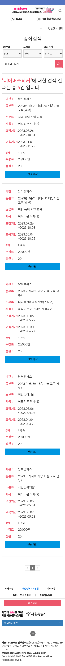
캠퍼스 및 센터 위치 (22, 595)
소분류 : (11, 117)
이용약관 (9, 588)
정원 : (9, 166)
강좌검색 (48, 46)
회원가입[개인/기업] (49, 19)
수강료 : (11, 159)
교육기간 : (12, 142)
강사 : (8, 152)
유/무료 (6, 46)
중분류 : (11, 106)
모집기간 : (12, 130)
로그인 (16, 19)
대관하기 (32, 603)
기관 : (9, 99)
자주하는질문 (46, 595)
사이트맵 (51, 588)
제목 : (9, 124)
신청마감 (32, 174)
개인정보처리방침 (30, 588)
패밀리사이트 (32, 623)
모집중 (26, 46)
